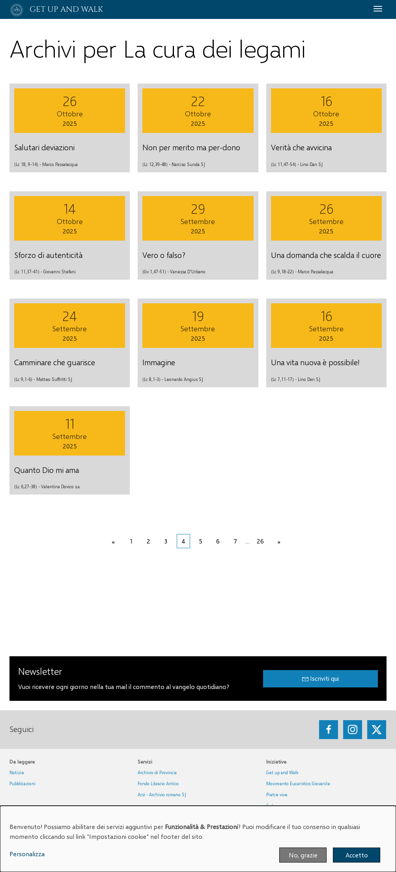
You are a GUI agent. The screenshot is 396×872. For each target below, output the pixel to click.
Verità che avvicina (301, 147)
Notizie (16, 772)
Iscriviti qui (320, 678)
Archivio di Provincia (157, 772)
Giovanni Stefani (59, 271)
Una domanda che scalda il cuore (326, 255)
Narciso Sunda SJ (188, 164)
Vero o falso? (163, 255)
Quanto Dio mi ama (46, 469)
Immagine (158, 362)
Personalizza (27, 853)
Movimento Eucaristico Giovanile (298, 783)
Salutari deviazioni (44, 147)
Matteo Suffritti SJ (54, 379)
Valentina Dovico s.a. (60, 486)
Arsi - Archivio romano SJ (162, 794)
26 (260, 541)
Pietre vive (277, 794)
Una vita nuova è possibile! (315, 362)
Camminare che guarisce (54, 362)
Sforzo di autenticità (48, 255)
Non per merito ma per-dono (191, 147)
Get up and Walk (282, 772)
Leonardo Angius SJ (183, 379)
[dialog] (198, 839)
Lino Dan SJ (311, 164)
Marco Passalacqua (60, 164)
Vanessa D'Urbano (187, 271)
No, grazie (303, 855)
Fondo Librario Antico (158, 783)
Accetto (357, 855)
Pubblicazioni (22, 783)
